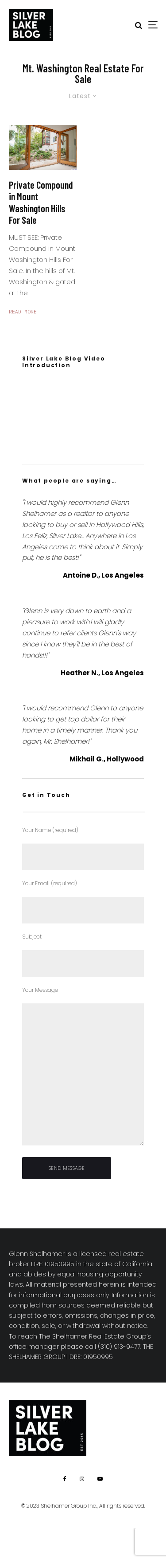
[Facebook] (65, 1479)
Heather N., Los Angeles (102, 672)
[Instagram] (82, 1479)
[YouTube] (100, 1479)
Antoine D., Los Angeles (103, 575)
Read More (23, 312)
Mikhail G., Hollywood (106, 759)
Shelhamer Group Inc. (69, 1505)
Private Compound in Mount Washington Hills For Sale (41, 202)
